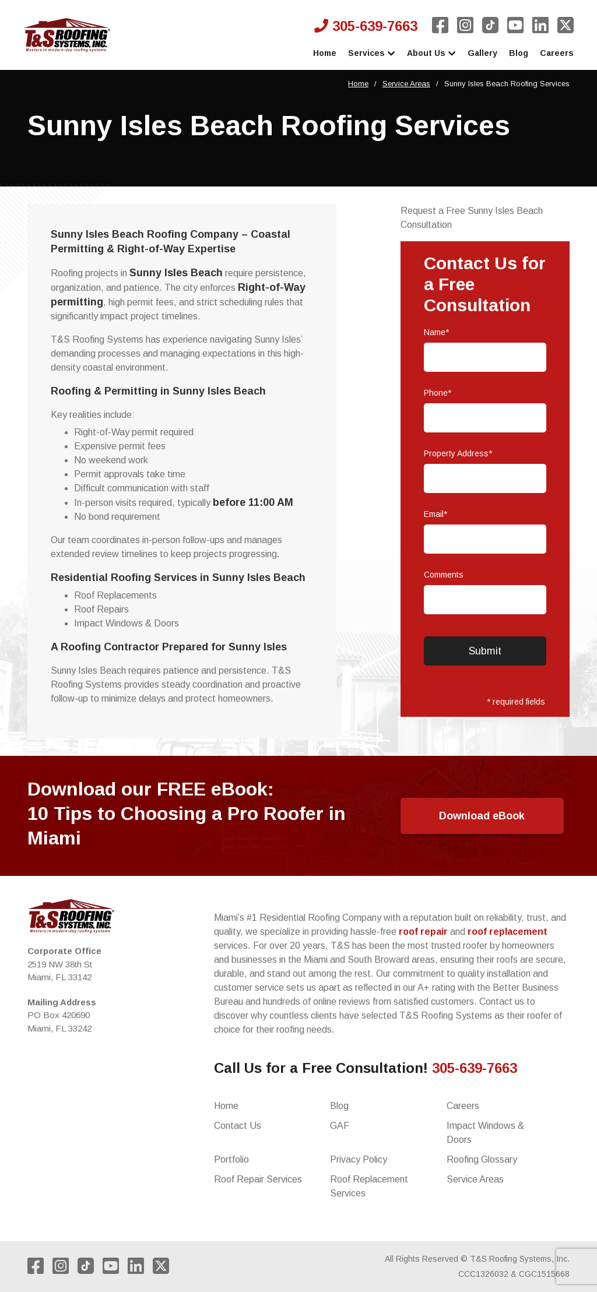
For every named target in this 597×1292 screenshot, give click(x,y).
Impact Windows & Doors (485, 1133)
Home (324, 53)
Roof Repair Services (258, 1179)
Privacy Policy (358, 1159)
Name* (436, 332)
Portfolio (231, 1159)
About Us (431, 54)
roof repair (423, 932)
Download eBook (482, 816)
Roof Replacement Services (369, 1186)
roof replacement (507, 932)
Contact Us (237, 1126)
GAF (339, 1126)
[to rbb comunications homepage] (67, 35)
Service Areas (406, 83)
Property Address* (458, 453)
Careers (557, 53)
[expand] (391, 54)
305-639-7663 (365, 26)
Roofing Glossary (482, 1159)
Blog (518, 53)
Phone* (437, 392)
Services (371, 54)
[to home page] (71, 916)
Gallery (482, 53)
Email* (435, 514)
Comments (443, 574)
